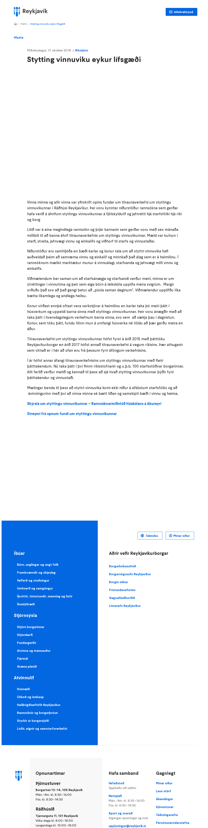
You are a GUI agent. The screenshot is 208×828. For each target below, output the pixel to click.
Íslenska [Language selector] (151, 536)
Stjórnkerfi (25, 635)
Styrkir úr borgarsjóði (33, 721)
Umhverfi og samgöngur (35, 588)
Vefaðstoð (129, 785)
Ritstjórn (81, 50)
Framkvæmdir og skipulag (36, 572)
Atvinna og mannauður (33, 651)
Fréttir (24, 23)
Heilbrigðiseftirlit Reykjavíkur (38, 705)
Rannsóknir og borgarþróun (37, 713)
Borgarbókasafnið (122, 566)
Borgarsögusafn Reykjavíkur (130, 574)
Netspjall (129, 801)
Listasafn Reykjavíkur (125, 606)
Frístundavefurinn (122, 590)
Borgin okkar (118, 582)
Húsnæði (23, 689)
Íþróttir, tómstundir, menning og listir (44, 596)
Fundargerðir (26, 643)
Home (15, 24)
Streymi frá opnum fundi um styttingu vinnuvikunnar (72, 413)
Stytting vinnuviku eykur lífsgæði (47, 23)
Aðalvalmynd (183, 12)
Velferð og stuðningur (33, 580)
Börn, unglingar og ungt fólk (38, 565)
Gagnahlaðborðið (122, 598)
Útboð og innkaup (30, 697)
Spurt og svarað (129, 815)
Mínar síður (181, 536)
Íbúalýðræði (26, 604)
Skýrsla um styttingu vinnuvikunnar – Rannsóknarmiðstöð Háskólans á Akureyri (94, 403)
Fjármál (22, 658)
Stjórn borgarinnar (30, 627)
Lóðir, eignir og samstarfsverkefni (42, 728)
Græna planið (27, 666)
